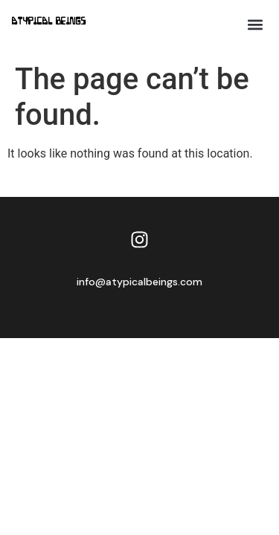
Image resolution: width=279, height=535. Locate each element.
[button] (255, 24)
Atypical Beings (49, 21)
